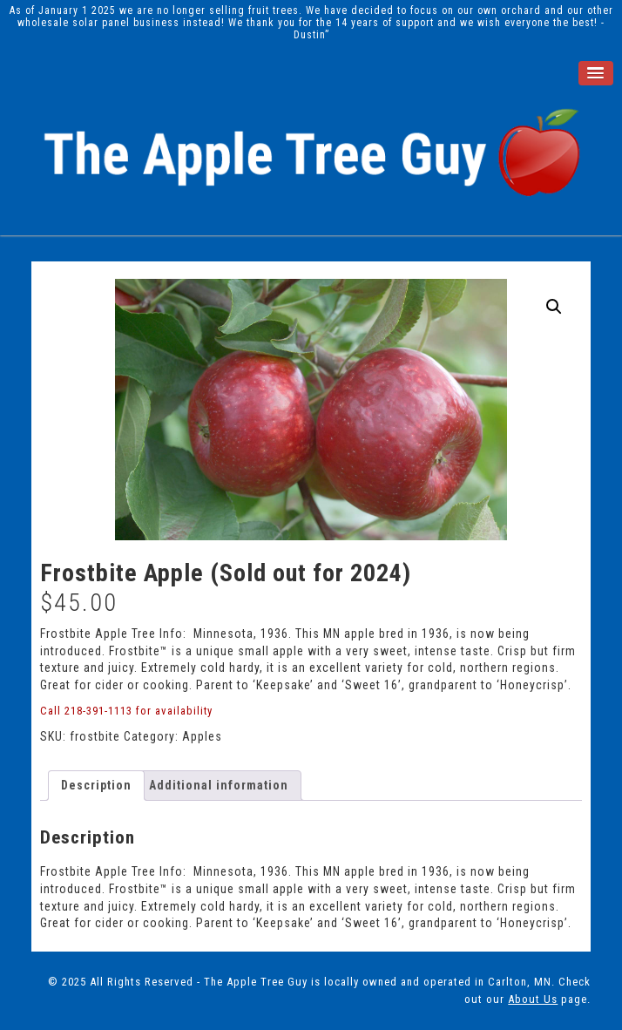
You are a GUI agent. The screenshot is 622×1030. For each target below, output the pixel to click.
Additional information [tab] (218, 785)
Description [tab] (96, 785)
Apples (202, 736)
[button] (554, 306)
